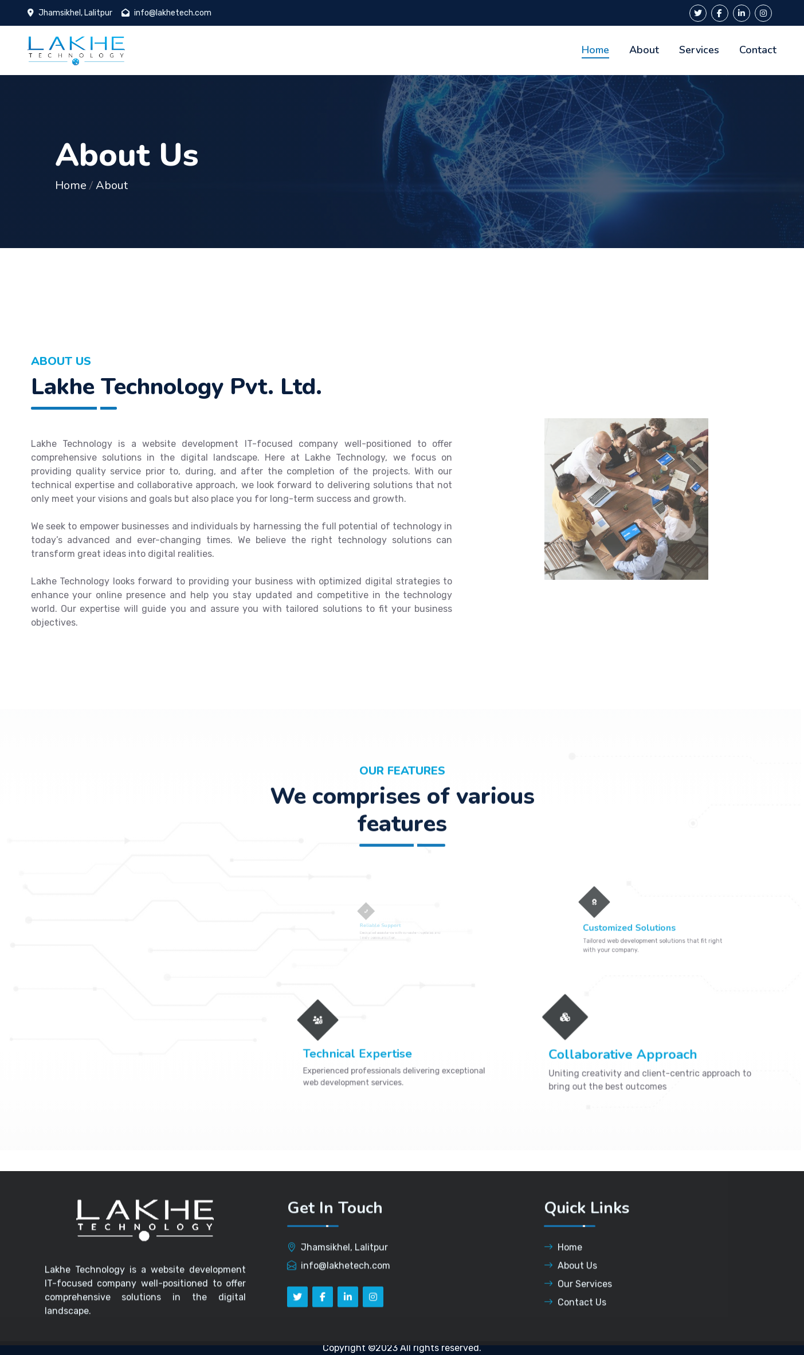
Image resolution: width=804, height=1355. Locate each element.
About (644, 50)
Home (595, 50)
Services (699, 50)
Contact (757, 50)
